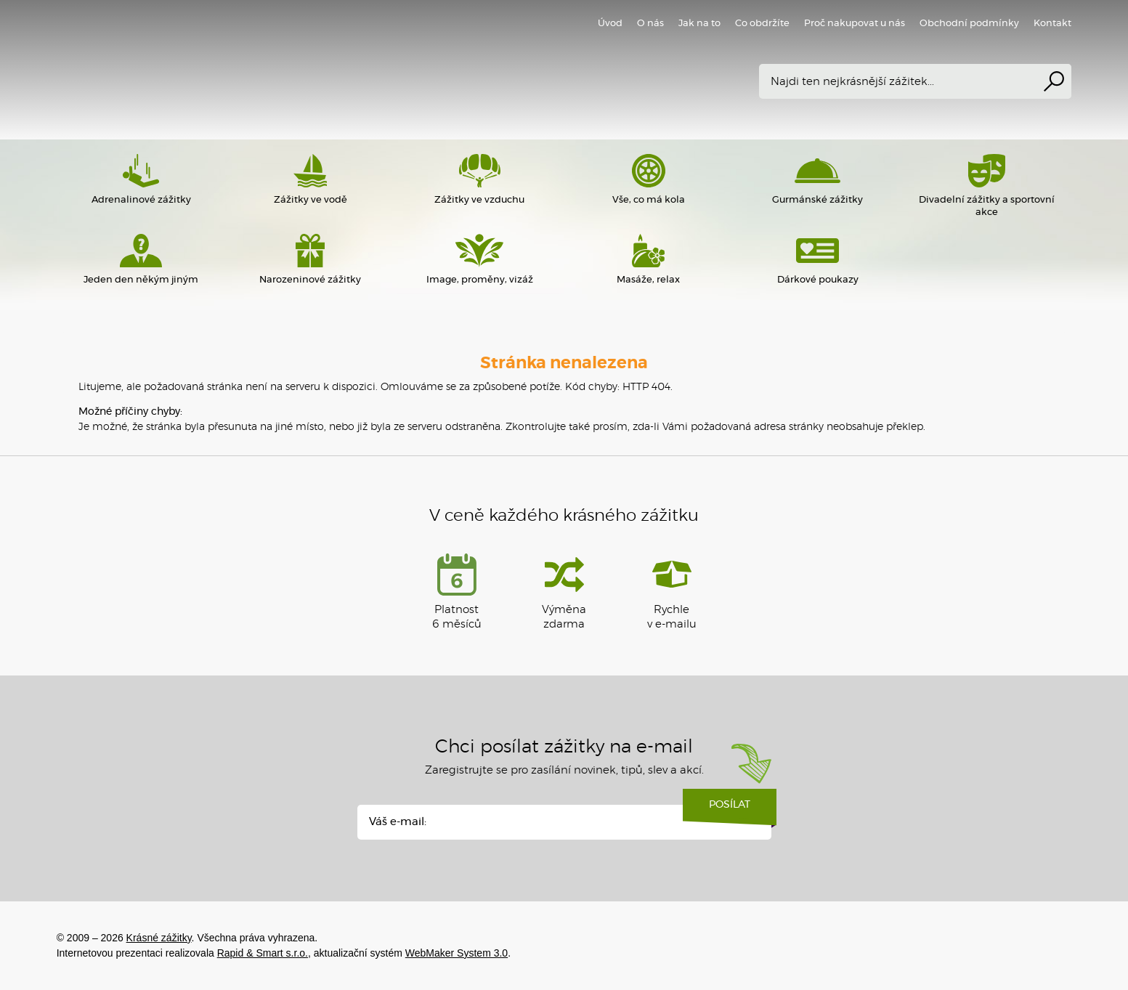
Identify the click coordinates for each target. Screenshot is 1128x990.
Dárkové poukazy (817, 259)
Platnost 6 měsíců (457, 591)
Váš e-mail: (397, 821)
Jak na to (699, 23)
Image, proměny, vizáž (480, 259)
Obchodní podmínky (969, 23)
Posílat (729, 810)
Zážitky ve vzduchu (480, 179)
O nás (650, 23)
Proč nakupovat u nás (854, 23)
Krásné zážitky (267, 68)
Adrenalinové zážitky (141, 179)
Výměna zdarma (564, 591)
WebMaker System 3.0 (456, 953)
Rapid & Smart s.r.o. (262, 953)
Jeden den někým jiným (141, 259)
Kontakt (1052, 23)
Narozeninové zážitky (310, 259)
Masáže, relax (648, 259)
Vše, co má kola (648, 179)
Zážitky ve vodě (310, 179)
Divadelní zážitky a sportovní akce (987, 185)
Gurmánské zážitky (817, 179)
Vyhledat (1053, 81)
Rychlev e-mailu (672, 591)
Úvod (610, 23)
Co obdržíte (762, 23)
